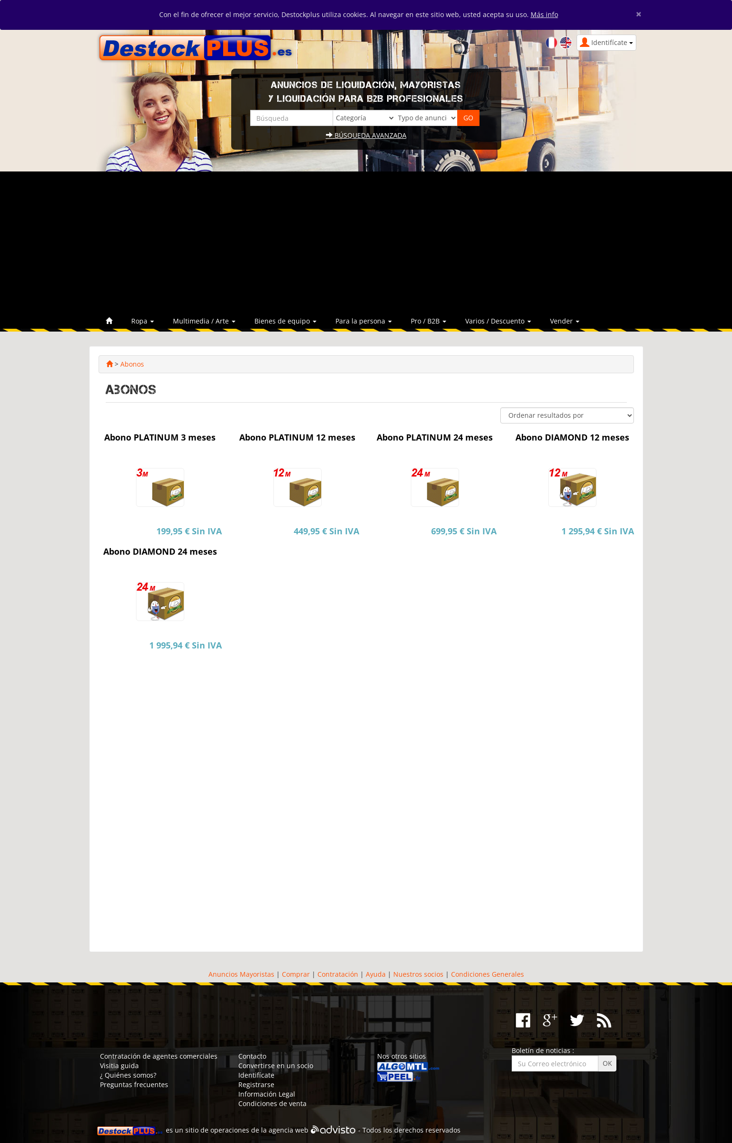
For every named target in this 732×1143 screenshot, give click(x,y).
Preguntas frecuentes (134, 1084)
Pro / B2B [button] (428, 320)
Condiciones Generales (487, 974)
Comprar (296, 974)
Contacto (252, 1056)
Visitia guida (119, 1065)
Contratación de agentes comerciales (158, 1056)
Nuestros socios (418, 974)
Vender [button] (564, 320)
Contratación (337, 974)
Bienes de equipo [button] (285, 320)
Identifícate (256, 1075)
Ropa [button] (142, 320)
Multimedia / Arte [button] (204, 320)
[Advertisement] (366, 242)
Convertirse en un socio (275, 1065)
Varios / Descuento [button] (498, 320)
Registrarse (256, 1084)
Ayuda (376, 974)
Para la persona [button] (363, 320)
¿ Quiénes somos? (128, 1075)
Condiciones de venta (272, 1103)
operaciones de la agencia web (259, 1130)
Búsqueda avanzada (366, 135)
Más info (544, 14)
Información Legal (266, 1093)
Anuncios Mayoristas (241, 974)
